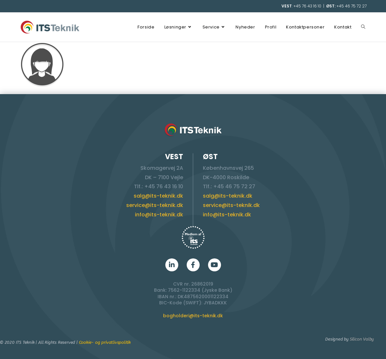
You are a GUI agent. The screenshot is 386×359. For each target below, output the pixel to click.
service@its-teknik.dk (154, 205)
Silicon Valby (362, 339)
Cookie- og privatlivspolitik (105, 342)
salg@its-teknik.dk (158, 196)
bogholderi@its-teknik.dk (193, 315)
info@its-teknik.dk (159, 214)
